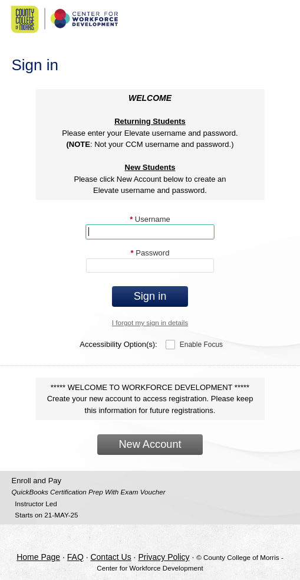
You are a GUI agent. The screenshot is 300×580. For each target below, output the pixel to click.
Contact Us (110, 557)
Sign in (150, 296)
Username (150, 219)
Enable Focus (201, 344)
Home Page (38, 557)
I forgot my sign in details (150, 322)
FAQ (75, 557)
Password (150, 252)
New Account (149, 444)
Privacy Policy (163, 557)
